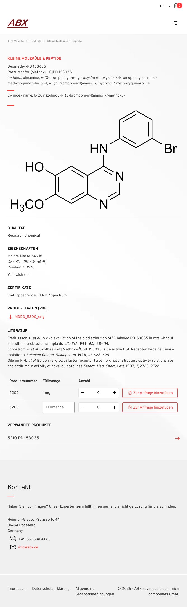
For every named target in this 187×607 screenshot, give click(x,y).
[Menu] (175, 23)
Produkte (35, 41)
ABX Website (15, 41)
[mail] (13, 547)
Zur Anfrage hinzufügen (153, 393)
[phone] (13, 539)
